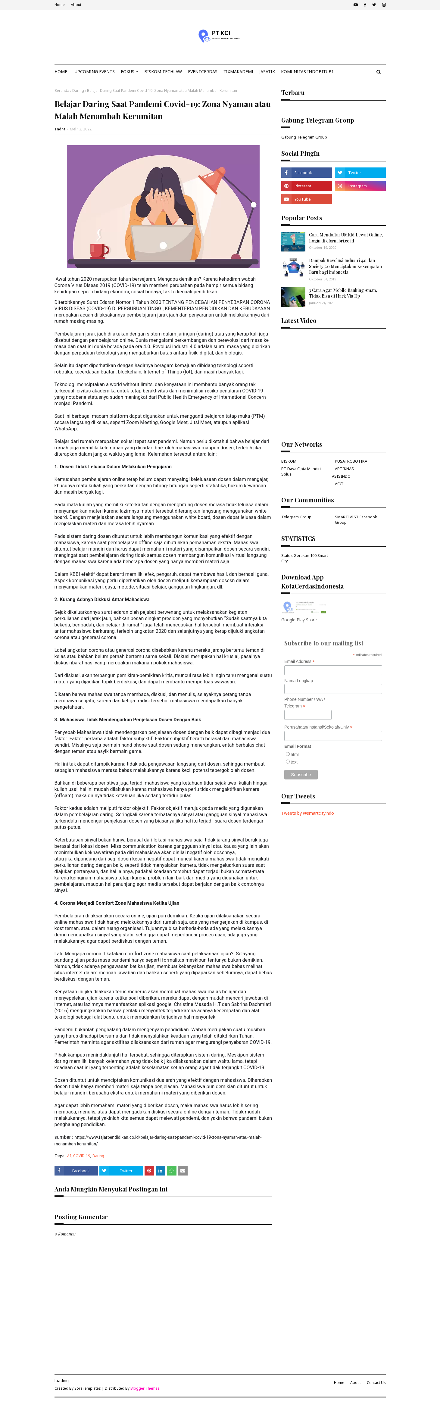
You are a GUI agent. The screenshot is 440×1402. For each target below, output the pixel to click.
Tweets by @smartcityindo (307, 813)
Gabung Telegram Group (304, 137)
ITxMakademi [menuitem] (238, 71)
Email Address (299, 661)
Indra (60, 129)
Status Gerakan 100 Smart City (304, 558)
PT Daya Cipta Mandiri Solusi (301, 471)
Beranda (62, 90)
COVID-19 (81, 1155)
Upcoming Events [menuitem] (95, 71)
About (76, 4)
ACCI (339, 483)
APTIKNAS (344, 468)
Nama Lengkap (298, 680)
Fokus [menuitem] (127, 71)
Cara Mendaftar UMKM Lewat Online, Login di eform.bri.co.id (346, 238)
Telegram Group (296, 517)
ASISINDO (341, 476)
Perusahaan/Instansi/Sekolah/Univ (318, 727)
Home (60, 4)
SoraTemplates (87, 1388)
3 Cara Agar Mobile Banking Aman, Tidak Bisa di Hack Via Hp (343, 293)
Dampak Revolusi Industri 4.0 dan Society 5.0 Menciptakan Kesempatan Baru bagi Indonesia (345, 266)
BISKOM (288, 461)
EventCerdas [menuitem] (202, 71)
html (294, 754)
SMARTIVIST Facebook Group (356, 519)
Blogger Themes (145, 1388)
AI (69, 1155)
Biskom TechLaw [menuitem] (163, 71)
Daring (78, 90)
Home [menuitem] (61, 71)
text (294, 762)
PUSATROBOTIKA (351, 461)
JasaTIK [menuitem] (267, 71)
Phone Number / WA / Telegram (304, 703)
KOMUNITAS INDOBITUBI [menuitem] (307, 71)
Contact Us (376, 1382)
